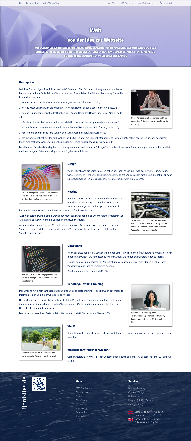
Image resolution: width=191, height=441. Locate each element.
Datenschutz (82, 412)
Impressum (81, 408)
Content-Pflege (136, 392)
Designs (149, 170)
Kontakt (80, 416)
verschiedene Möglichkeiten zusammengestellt (96, 174)
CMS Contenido (84, 388)
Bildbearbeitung (136, 388)
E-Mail (79, 396)
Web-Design (82, 400)
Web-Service (82, 392)
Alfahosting (25, 219)
